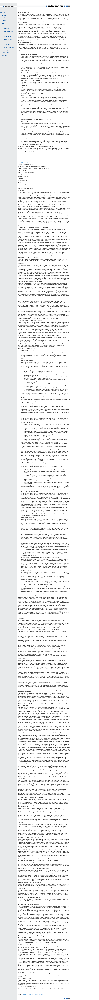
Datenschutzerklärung (6, 58)
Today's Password (8, 36)
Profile (4, 17)
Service (3, 23)
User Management (8, 31)
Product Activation (8, 39)
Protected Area (6, 25)
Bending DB (6, 50)
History (4, 20)
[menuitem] (8, 12)
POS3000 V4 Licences (9, 47)
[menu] (8, 35)
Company (3, 15)
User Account (7, 28)
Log (5, 34)
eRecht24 (41, 994)
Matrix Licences (7, 44)
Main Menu (3, 12)
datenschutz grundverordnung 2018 (29, 994)
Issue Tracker (6, 52)
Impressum (4, 55)
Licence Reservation (9, 41)
